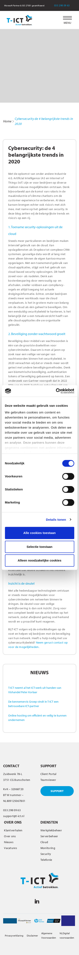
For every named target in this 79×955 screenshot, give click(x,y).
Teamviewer (48, 780)
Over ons (10, 836)
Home (7, 121)
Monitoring (47, 848)
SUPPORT (57, 791)
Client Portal (48, 774)
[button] (67, 20)
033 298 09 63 (64, 5)
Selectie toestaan (39, 546)
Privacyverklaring (14, 935)
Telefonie (46, 860)
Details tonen (56, 519)
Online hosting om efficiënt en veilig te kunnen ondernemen (37, 718)
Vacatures (10, 848)
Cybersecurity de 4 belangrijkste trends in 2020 (44, 121)
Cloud (44, 842)
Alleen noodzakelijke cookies (40, 560)
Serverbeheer (49, 836)
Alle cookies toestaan (39, 533)
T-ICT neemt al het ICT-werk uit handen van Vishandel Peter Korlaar (34, 690)
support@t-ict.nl (13, 816)
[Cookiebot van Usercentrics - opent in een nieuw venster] (56, 391)
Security (45, 854)
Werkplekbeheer (51, 830)
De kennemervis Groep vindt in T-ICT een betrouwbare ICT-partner (33, 704)
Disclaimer (32, 935)
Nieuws (8, 842)
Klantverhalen (13, 830)
